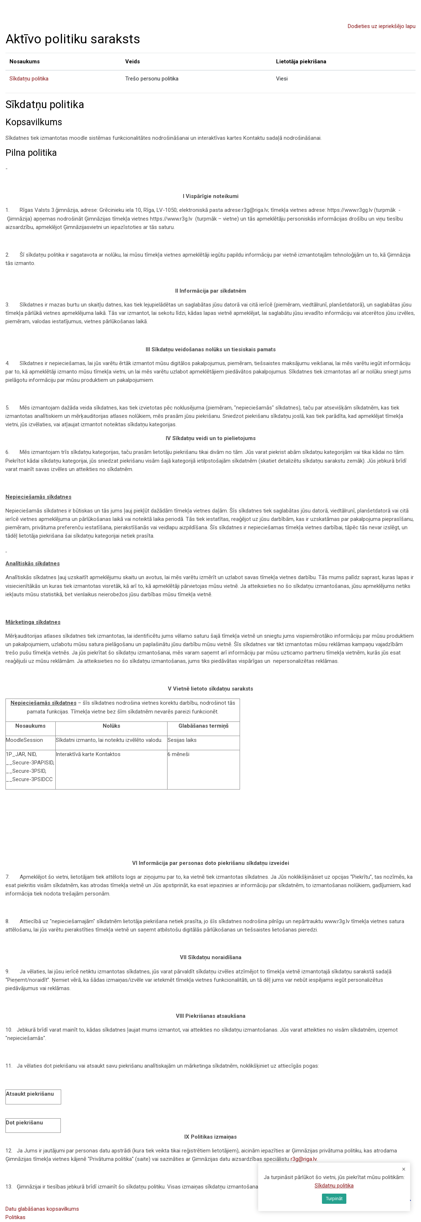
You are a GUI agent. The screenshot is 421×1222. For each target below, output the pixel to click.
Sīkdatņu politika (28, 78)
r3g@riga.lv (303, 1159)
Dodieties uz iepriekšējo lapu (382, 26)
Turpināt (334, 1198)
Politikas (15, 1217)
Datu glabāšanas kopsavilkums (42, 1209)
